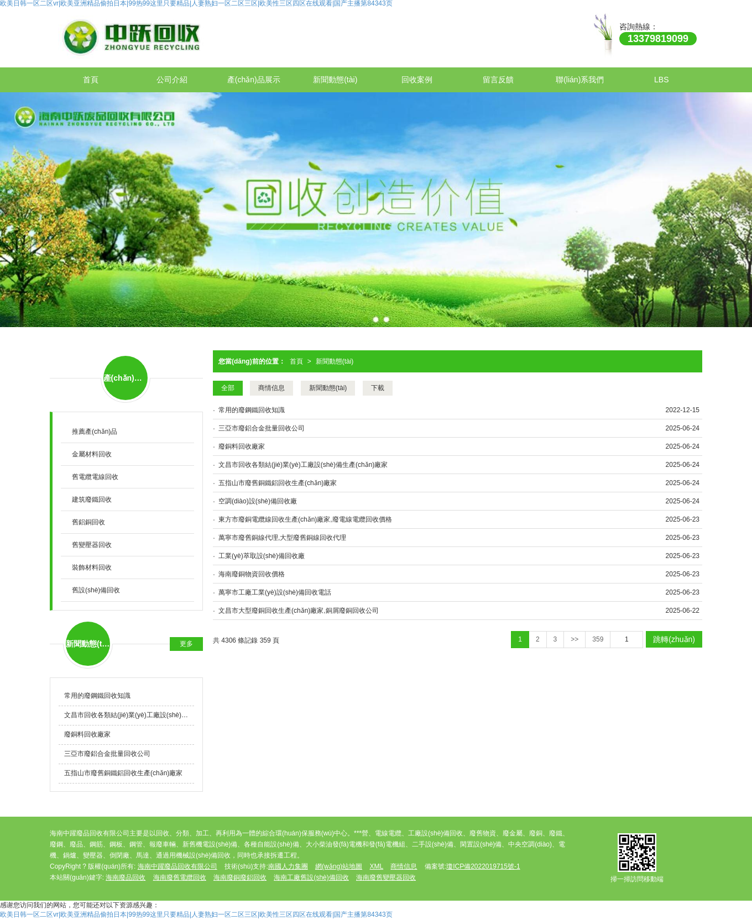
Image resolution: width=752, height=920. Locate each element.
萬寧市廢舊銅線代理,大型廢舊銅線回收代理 (282, 538)
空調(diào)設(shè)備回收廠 (257, 501)
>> (574, 639)
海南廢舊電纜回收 (179, 877)
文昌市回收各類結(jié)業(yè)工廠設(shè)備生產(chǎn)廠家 (303, 465)
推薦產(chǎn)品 (94, 431)
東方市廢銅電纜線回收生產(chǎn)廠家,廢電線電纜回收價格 (305, 519)
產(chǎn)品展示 (253, 79)
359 (597, 639)
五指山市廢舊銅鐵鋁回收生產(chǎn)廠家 (277, 483)
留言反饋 (498, 79)
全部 (227, 388)
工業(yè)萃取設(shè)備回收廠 (261, 556)
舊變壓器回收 (92, 545)
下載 (377, 388)
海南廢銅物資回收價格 (251, 574)
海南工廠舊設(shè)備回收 (311, 877)
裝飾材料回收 (92, 567)
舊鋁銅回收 (88, 522)
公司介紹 (171, 79)
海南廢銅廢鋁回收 (240, 877)
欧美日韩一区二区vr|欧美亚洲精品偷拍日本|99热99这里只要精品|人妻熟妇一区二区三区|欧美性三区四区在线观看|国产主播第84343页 (196, 914)
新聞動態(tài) (335, 79)
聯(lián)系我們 (580, 79)
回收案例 (416, 79)
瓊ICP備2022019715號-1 (483, 866)
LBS (661, 79)
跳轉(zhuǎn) (674, 639)
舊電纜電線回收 (95, 477)
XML (376, 866)
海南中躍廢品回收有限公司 (177, 866)
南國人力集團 (288, 866)
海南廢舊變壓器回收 (386, 877)
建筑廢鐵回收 (92, 499)
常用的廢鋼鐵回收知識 (251, 410)
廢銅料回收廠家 (241, 446)
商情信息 (271, 388)
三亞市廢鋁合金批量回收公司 (261, 428)
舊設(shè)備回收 (96, 590)
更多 (186, 644)
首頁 (90, 79)
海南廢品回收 (125, 877)
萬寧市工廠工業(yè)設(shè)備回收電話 (274, 592)
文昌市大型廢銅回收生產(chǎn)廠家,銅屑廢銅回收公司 (298, 610)
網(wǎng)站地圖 (338, 866)
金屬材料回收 (92, 454)
